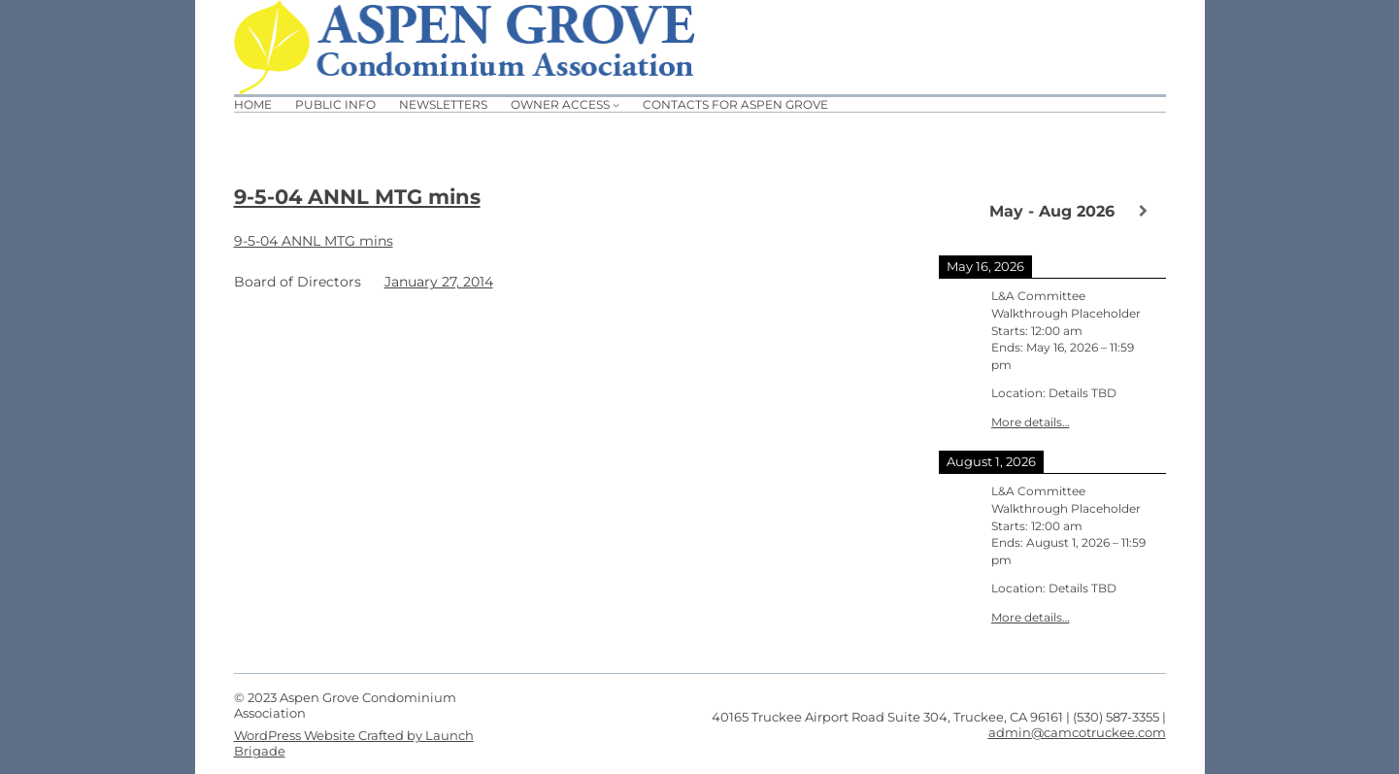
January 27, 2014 (438, 281)
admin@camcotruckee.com (1077, 732)
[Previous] (961, 209)
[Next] (1143, 211)
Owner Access (560, 104)
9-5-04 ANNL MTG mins (357, 197)
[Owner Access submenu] (616, 104)
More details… (1030, 422)
